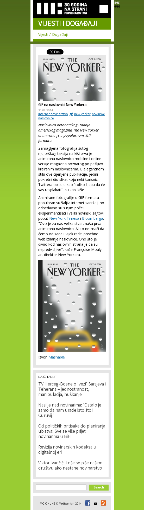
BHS (117, 2)
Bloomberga (92, 218)
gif (71, 114)
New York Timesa (64, 218)
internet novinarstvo (53, 114)
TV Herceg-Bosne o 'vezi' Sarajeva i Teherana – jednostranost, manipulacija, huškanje (72, 389)
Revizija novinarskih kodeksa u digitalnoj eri (67, 450)
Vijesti (43, 34)
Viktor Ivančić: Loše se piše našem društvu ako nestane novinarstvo (70, 466)
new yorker (82, 114)
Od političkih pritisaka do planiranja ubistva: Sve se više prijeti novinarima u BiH (71, 431)
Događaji (60, 34)
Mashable (56, 357)
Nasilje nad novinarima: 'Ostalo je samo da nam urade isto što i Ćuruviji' (69, 410)
